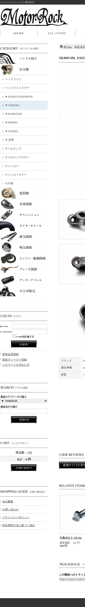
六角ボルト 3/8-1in (71, 537)
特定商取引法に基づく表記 (18, 525)
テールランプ (13, 148)
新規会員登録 (10, 354)
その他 (9, 183)
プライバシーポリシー (15, 517)
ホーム (18, 33)
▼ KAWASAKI (13, 113)
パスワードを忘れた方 (15, 364)
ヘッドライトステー (17, 87)
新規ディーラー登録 (14, 359)
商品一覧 (56, 33)
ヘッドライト (13, 79)
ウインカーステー (16, 174)
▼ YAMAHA (12, 105)
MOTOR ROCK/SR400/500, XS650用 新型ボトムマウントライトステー (34, 17)
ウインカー (12, 166)
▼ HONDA (11, 122)
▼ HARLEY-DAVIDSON (19, 96)
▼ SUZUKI (11, 131)
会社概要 (7, 501)
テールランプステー (17, 157)
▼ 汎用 (9, 140)
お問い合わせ (10, 509)
